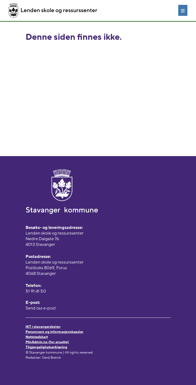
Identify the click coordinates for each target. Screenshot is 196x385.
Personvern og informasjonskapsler (54, 332)
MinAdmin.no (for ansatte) (47, 342)
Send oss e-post (41, 308)
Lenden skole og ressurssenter (53, 10)
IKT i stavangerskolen (43, 327)
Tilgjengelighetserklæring (46, 347)
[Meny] (183, 10)
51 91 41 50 (36, 291)
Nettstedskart (37, 337)
